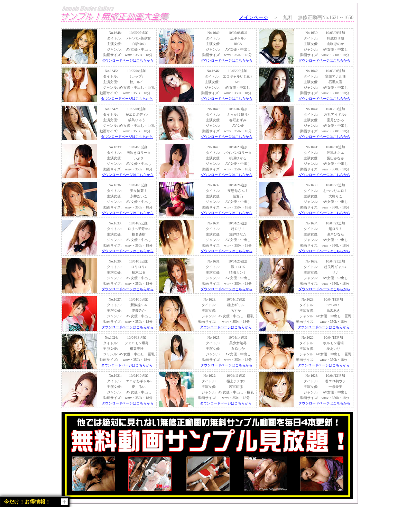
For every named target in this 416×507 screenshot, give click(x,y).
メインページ (253, 17)
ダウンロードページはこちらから (128, 60)
